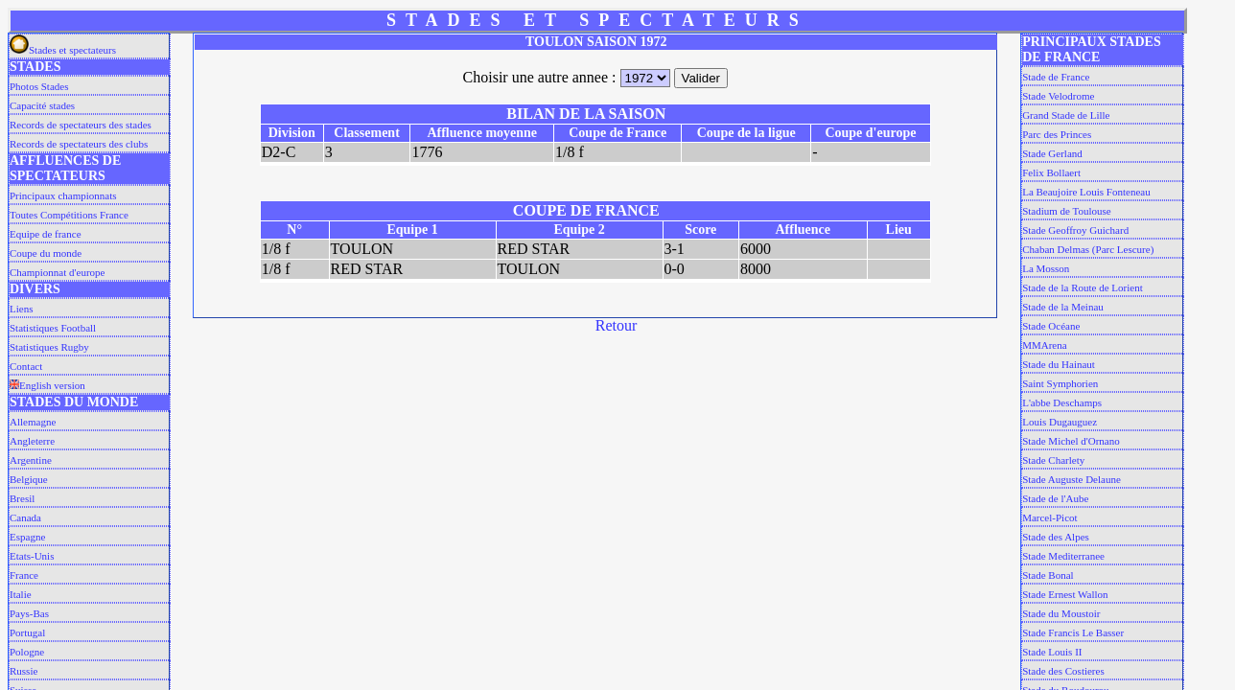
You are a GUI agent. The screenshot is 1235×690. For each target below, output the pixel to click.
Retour (616, 325)
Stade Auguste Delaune (1071, 479)
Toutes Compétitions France (69, 214)
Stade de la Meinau (1063, 306)
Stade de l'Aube (1055, 498)
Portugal (27, 632)
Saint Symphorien (1060, 383)
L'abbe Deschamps (1062, 402)
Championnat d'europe (57, 272)
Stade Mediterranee (1063, 556)
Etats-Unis (32, 556)
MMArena (1044, 345)
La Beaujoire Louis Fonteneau (1086, 191)
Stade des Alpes (1055, 536)
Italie (21, 594)
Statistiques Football (53, 328)
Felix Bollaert (1051, 172)
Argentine (31, 460)
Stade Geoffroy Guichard (1075, 230)
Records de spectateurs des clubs (79, 144)
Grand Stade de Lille (1065, 115)
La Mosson (1045, 268)
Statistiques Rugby (49, 347)
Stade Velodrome (1058, 96)
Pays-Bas (29, 613)
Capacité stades (42, 105)
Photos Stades (39, 86)
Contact (26, 366)
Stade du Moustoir (1061, 613)
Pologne (27, 651)
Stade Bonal (1047, 575)
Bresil (22, 498)
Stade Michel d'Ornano (1071, 441)
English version (47, 385)
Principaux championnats (63, 195)
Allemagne (33, 421)
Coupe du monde (46, 253)
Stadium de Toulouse (1066, 211)
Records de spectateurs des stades (80, 124)
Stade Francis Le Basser (1073, 632)
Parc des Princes (1056, 134)
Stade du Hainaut (1058, 364)
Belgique (29, 479)
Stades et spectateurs (63, 50)
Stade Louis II (1052, 651)
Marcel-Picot (1049, 517)
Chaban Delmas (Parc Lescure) (1087, 249)
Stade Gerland (1052, 153)
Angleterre (32, 441)
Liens (21, 308)
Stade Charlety (1053, 460)
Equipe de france (46, 234)
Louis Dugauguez (1059, 421)
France (24, 575)
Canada (25, 517)
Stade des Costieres (1063, 671)
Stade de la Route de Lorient (1082, 287)
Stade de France (1055, 76)
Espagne (27, 536)
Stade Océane (1051, 326)
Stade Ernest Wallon (1064, 594)
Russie (23, 671)
